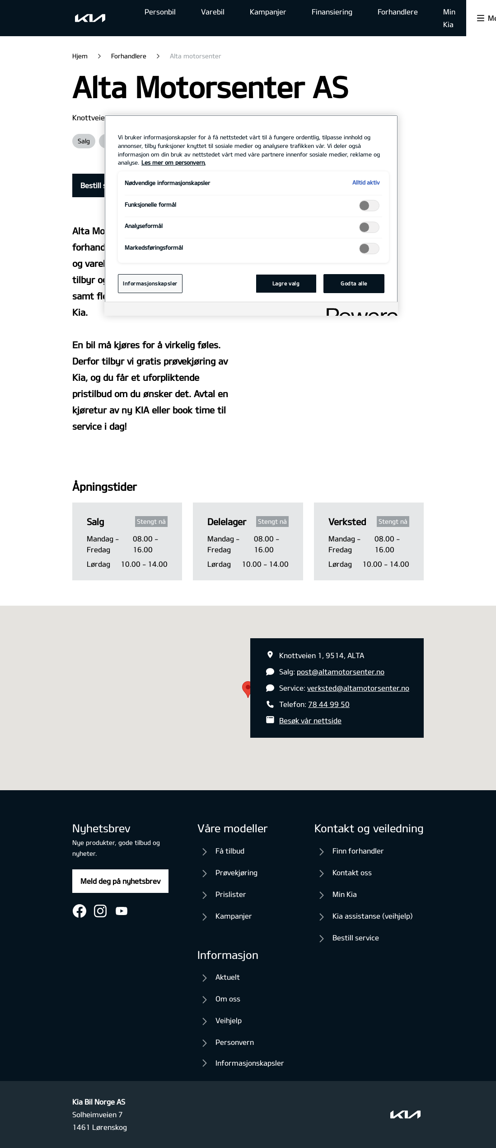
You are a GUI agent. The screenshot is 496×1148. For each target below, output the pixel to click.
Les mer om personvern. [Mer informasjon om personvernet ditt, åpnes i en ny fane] (173, 162)
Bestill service (103, 185)
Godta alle (354, 283)
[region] (251, 215)
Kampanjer (268, 11)
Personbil (160, 11)
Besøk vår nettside (310, 720)
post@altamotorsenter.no (340, 671)
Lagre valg (286, 283)
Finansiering (332, 11)
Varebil (213, 11)
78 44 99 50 (329, 704)
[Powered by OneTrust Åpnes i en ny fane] (359, 310)
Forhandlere (398, 11)
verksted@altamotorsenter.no (358, 687)
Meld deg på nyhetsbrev (120, 881)
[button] (248, 689)
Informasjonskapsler (249, 1062)
